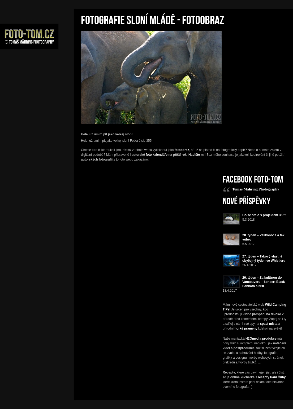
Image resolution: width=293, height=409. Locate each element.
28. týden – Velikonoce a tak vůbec (263, 237)
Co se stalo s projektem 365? (264, 215)
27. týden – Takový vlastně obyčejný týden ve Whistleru (263, 259)
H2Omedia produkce (261, 338)
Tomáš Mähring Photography (255, 189)
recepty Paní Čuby (272, 377)
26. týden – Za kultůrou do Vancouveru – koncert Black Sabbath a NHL (263, 282)
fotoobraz (182, 150)
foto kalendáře (156, 155)
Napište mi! (197, 155)
